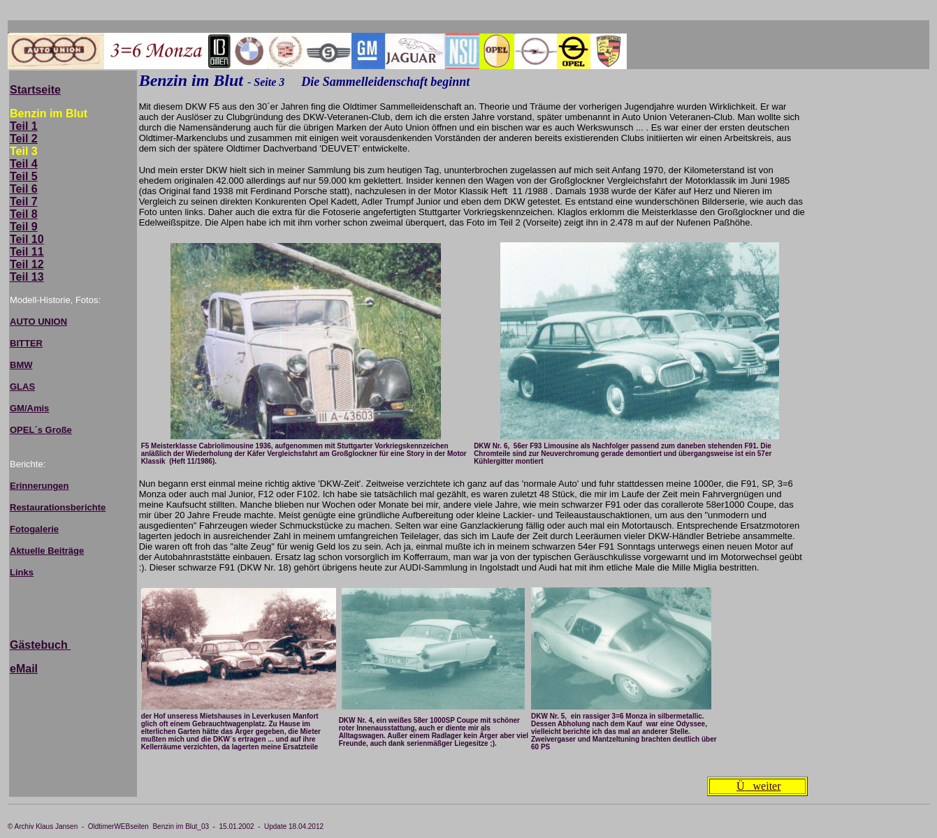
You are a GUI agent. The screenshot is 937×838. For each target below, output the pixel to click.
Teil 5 (24, 176)
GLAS (22, 386)
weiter (758, 786)
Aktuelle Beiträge (47, 550)
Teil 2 (24, 139)
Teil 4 (24, 164)
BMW (21, 365)
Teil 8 (24, 214)
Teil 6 (24, 189)
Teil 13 (27, 277)
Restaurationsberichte (58, 507)
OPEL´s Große (41, 430)
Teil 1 (24, 126)
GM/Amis (29, 408)
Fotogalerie (34, 529)
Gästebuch (40, 645)
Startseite (35, 90)
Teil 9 (24, 227)
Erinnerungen (39, 485)
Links (22, 572)
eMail (24, 669)
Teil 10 (27, 239)
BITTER (26, 343)
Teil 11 (27, 252)
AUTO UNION (38, 321)
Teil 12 (27, 264)
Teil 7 (24, 201)
